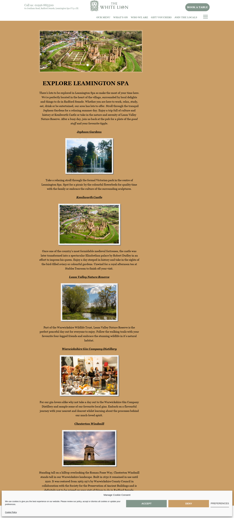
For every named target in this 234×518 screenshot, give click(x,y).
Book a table (197, 7)
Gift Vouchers (161, 17)
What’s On (120, 17)
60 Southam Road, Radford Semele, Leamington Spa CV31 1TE (51, 8)
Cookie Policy (11, 512)
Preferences (220, 503)
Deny (188, 503)
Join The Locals (186, 17)
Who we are (139, 17)
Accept (147, 503)
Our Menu (103, 17)
